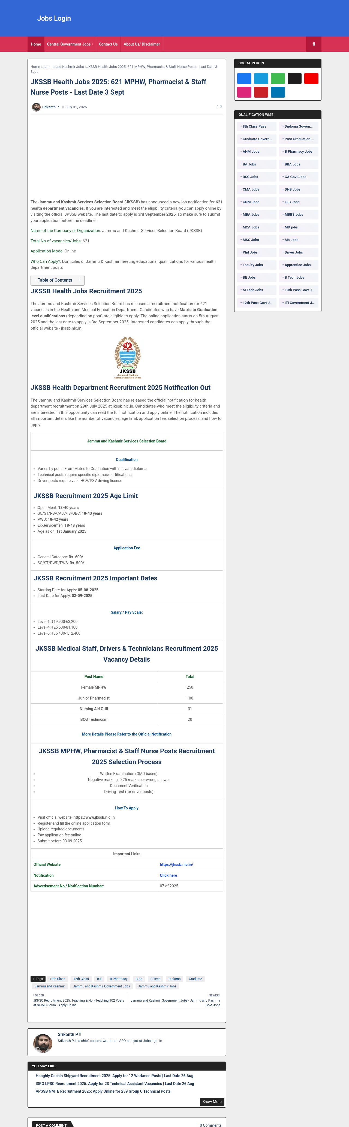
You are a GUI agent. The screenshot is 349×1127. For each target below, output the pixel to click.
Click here (168, 875)
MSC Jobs (251, 240)
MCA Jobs (251, 227)
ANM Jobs (251, 151)
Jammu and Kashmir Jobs (63, 67)
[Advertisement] (130, 157)
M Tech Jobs (253, 290)
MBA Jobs (251, 214)
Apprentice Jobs (298, 265)
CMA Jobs (251, 189)
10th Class (57, 979)
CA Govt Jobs (295, 177)
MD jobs (291, 227)
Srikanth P (68, 1034)
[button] (313, 44)
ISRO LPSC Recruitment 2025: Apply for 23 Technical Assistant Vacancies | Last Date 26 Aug (115, 1083)
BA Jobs (249, 164)
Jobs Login (54, 18)
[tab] (36, 44)
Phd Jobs (250, 252)
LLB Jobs (292, 202)
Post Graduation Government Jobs (301, 139)
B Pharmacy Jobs (298, 151)
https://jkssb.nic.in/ (176, 864)
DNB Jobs (292, 189)
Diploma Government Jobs (301, 126)
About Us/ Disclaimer (142, 44)
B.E (99, 979)
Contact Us (108, 44)
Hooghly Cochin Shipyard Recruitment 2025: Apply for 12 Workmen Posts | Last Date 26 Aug (114, 1076)
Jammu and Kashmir (50, 986)
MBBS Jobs (294, 214)
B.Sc (139, 979)
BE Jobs (249, 277)
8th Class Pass (254, 126)
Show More (212, 1101)
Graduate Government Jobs (259, 139)
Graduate (195, 979)
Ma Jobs (291, 240)
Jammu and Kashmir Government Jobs (101, 986)
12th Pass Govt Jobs (259, 303)
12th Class (81, 979)
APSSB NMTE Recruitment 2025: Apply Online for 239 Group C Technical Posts (103, 1091)
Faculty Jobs (253, 265)
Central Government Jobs (69, 44)
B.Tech (155, 979)
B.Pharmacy (118, 979)
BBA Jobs (292, 164)
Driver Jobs (294, 252)
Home (36, 44)
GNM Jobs (251, 202)
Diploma (174, 979)
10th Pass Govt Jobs (301, 290)
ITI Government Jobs (301, 303)
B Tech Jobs (294, 277)
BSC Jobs (250, 177)
